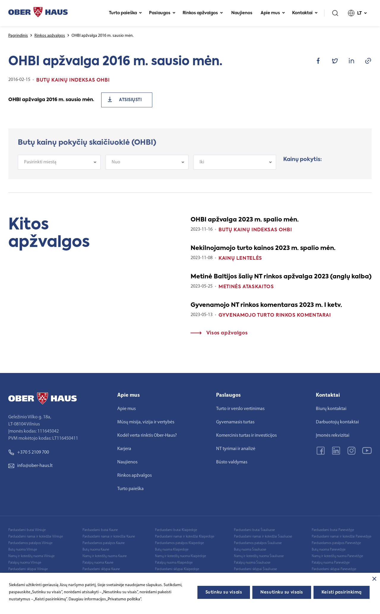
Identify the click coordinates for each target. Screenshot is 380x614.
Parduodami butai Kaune (100, 530)
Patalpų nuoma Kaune (98, 562)
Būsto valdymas (231, 462)
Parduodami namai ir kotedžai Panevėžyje (341, 536)
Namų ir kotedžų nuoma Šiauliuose (259, 556)
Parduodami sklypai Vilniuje (28, 569)
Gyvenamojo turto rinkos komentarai (274, 315)
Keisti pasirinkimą (342, 592)
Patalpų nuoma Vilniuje (24, 562)
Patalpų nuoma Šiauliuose (252, 562)
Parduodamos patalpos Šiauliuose (258, 543)
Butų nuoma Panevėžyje (329, 549)
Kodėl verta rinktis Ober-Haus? (147, 435)
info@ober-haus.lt (30, 466)
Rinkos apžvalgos (203, 13)
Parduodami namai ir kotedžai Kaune (109, 536)
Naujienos (241, 13)
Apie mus (273, 13)
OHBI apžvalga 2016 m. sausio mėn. (51, 100)
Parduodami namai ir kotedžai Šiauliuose (263, 536)
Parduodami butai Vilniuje (27, 530)
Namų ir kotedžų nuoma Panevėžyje (337, 556)
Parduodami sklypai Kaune (101, 569)
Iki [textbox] (202, 165)
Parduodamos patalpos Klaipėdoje (179, 543)
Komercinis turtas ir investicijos (246, 435)
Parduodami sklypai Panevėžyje (334, 569)
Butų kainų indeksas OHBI (255, 230)
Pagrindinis (18, 36)
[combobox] (59, 165)
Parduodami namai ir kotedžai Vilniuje (35, 536)
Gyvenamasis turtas (235, 422)
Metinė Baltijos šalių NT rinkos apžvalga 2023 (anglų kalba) (281, 277)
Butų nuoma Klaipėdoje (172, 549)
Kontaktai (305, 13)
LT (357, 13)
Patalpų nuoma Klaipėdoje (174, 562)
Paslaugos (162, 13)
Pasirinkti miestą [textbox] (40, 165)
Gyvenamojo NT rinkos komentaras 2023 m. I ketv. (266, 305)
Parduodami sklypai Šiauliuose (255, 569)
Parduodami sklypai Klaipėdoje (177, 569)
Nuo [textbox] (116, 165)
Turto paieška (125, 13)
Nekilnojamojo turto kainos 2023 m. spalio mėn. (263, 248)
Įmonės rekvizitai (332, 435)
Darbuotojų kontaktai (337, 422)
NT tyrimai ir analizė (235, 448)
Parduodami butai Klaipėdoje (176, 530)
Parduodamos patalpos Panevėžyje (336, 543)
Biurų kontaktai (331, 408)
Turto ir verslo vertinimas (240, 408)
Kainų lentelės (240, 258)
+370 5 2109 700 (28, 452)
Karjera (124, 448)
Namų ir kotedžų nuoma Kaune (105, 556)
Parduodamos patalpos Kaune (104, 543)
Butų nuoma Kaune (96, 549)
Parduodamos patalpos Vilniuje (30, 543)
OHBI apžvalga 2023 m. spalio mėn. (245, 220)
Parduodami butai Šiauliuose (254, 530)
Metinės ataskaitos (246, 287)
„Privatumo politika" (123, 599)
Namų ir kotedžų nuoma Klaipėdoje (180, 556)
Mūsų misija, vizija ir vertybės (145, 422)
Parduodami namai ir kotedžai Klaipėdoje (184, 536)
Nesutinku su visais (281, 592)
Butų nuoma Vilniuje (22, 549)
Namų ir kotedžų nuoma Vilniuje (31, 556)
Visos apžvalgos (219, 333)
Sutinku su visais (223, 592)
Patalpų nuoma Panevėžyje (331, 562)
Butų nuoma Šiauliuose (250, 549)
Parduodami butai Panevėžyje (333, 530)
